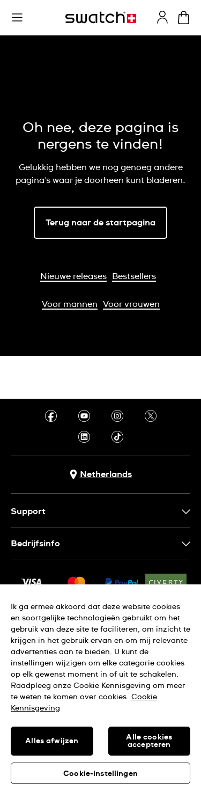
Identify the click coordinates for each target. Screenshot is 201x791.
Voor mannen (70, 304)
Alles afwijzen (51, 741)
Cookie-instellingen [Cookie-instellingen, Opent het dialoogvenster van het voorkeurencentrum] (100, 774)
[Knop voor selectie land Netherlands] (101, 475)
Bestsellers (134, 276)
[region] (100, 687)
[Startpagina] (100, 17)
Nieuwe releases (73, 276)
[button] (17, 17)
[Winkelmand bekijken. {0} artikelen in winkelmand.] (183, 17)
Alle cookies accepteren (149, 741)
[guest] (162, 17)
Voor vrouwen (131, 304)
